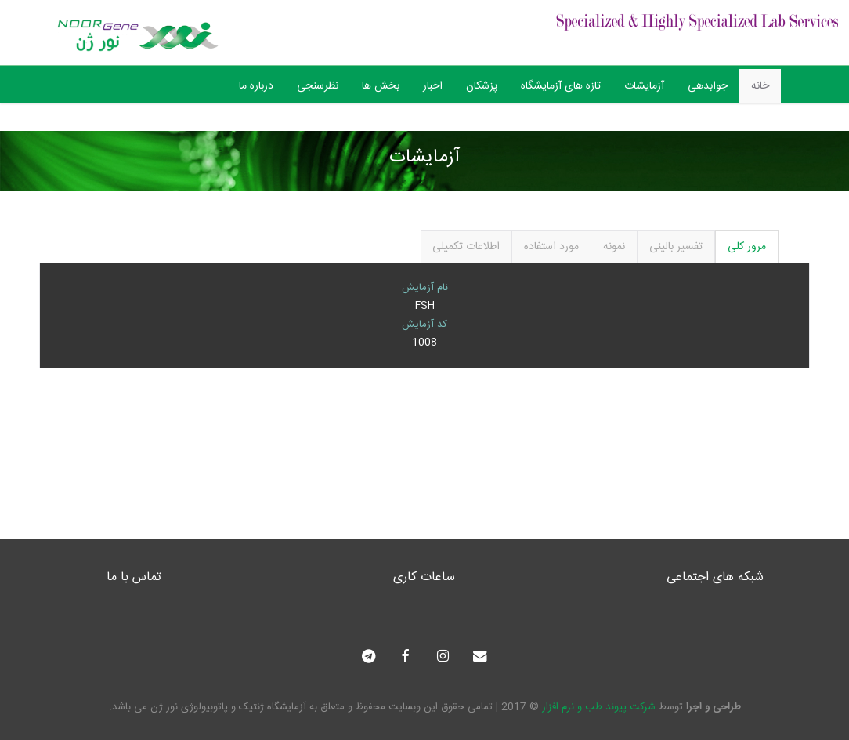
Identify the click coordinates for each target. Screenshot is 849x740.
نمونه (614, 247)
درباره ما (256, 86)
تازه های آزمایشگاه (561, 86)
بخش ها (380, 86)
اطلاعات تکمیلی (466, 247)
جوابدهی (708, 86)
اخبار (433, 86)
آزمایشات (644, 86)
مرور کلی (747, 247)
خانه (760, 86)
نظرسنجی (317, 86)
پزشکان (481, 86)
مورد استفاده (551, 247)
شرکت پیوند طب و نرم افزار (599, 707)
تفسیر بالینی (676, 247)
